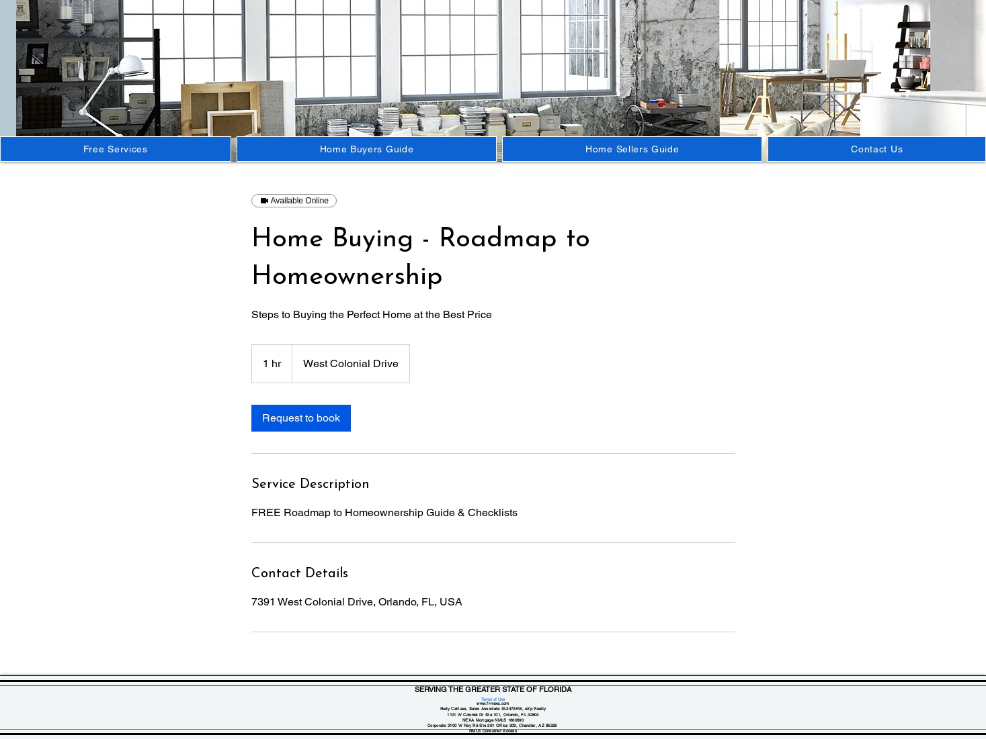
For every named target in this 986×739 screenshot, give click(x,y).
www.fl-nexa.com (493, 703)
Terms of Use (493, 699)
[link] (301, 418)
